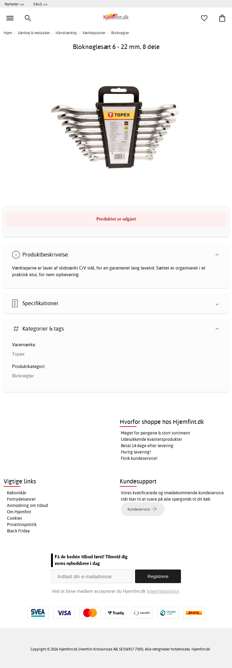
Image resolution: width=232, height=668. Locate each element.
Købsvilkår (17, 492)
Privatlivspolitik (22, 524)
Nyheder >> (14, 4)
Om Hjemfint (19, 512)
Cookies (14, 518)
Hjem (8, 33)
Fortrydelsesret (21, 499)
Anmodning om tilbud (27, 505)
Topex (18, 354)
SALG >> (40, 4)
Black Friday (18, 531)
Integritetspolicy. (163, 591)
